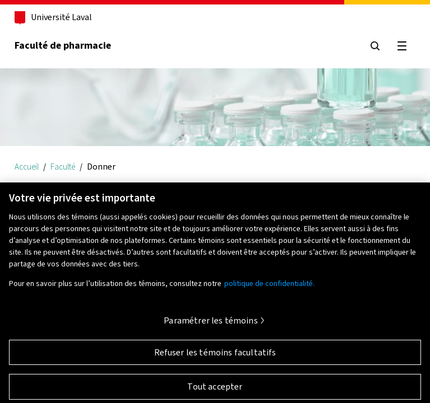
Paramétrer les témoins (211, 324)
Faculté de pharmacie (63, 45)
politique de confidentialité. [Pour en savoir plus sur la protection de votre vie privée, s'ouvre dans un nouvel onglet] (269, 287)
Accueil (27, 166)
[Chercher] (375, 45)
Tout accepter (214, 390)
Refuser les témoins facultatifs (215, 356)
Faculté (62, 166)
